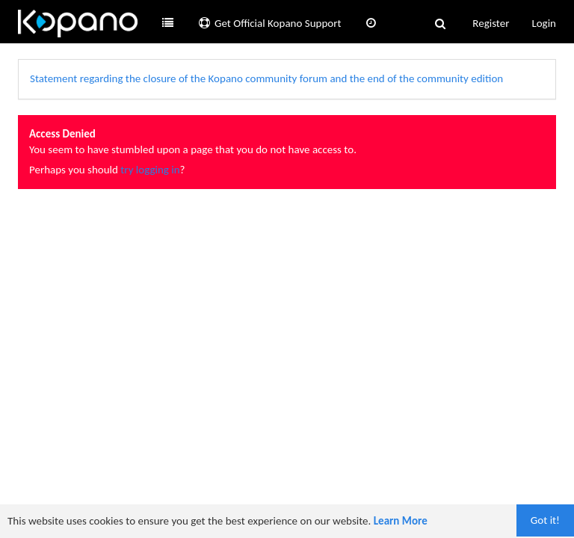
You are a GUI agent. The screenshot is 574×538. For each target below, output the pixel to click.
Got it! (545, 520)
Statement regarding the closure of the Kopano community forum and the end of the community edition (266, 78)
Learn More (401, 521)
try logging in (149, 169)
